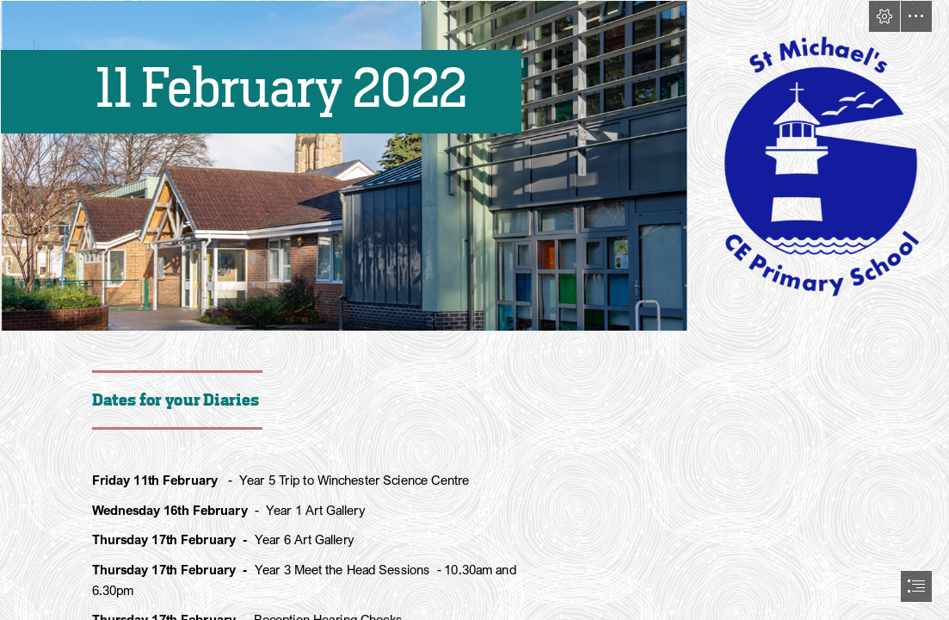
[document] (474, 310)
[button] (884, 16)
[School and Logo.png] (474, 166)
